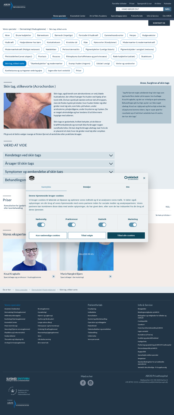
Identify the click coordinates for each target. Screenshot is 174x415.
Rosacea (56, 56)
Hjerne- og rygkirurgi (45, 315)
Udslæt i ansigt (103, 63)
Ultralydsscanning (44, 339)
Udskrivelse (92, 336)
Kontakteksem (53, 42)
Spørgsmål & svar (144, 3)
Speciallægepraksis (119, 16)
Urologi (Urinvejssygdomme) (14, 343)
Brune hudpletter (23, 35)
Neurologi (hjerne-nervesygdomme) (17, 329)
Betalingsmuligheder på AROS (148, 312)
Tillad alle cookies (126, 235)
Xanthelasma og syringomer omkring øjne (23, 70)
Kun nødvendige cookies (48, 235)
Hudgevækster (149, 35)
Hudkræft (9, 42)
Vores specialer (59, 16)
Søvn (39, 336)
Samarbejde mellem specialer (148, 355)
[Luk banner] (144, 178)
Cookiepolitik (142, 321)
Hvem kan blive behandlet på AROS (150, 328)
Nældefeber (51, 49)
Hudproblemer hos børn (30, 42)
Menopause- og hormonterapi (48, 326)
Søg (167, 9)
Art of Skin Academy (98, 16)
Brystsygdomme (43, 309)
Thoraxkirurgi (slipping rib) (14, 339)
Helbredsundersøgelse (12, 315)
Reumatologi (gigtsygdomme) (48, 332)
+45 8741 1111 (132, 382)
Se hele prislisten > (163, 215)
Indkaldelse (92, 312)
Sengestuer (142, 358)
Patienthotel (92, 326)
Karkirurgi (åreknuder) (46, 319)
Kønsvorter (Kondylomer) (105, 42)
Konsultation (92, 315)
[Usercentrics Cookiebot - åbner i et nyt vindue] (126, 178)
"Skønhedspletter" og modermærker (46, 63)
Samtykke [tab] (46, 187)
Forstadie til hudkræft (88, 35)
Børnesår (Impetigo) (64, 35)
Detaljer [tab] (87, 187)
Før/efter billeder (119, 3)
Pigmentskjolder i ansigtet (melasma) (137, 49)
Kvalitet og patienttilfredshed (148, 338)
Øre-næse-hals (43, 343)
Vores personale (93, 339)
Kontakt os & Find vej (145, 335)
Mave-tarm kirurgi (10, 326)
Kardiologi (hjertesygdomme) (14, 319)
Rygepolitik (142, 351)
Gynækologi (42, 312)
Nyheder (167, 3)
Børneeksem (43, 35)
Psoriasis (42, 56)
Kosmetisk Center (77, 16)
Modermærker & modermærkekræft (139, 42)
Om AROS (167, 16)
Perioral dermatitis (71, 49)
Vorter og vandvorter (125, 63)
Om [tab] (127, 187)
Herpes (133, 35)
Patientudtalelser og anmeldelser (99, 329)
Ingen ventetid (143, 331)
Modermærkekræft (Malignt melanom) (22, 49)
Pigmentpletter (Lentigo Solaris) (100, 49)
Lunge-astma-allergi (45, 322)
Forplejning (92, 309)
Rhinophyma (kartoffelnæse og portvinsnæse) (86, 56)
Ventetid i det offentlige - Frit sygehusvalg (152, 367)
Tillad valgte (87, 235)
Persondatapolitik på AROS (147, 348)
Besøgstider (142, 309)
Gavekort (141, 324)
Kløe (86, 42)
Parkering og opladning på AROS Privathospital (154, 345)
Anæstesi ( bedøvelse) (12, 309)
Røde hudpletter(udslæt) (124, 56)
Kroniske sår (71, 42)
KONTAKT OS (159, 23)
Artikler (158, 3)
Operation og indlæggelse (97, 322)
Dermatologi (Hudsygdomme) (31, 29)
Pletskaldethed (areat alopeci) (18, 56)
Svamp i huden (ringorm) (79, 63)
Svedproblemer (9, 336)
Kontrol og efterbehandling (97, 319)
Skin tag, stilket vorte (14, 63)
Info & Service (153, 16)
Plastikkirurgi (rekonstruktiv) (14, 332)
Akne (7, 35)
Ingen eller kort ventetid (59, 70)
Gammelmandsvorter (113, 35)
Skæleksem (146, 56)
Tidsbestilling (92, 332)
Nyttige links (142, 341)
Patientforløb (137, 16)
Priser (132, 3)
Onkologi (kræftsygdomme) (48, 329)
